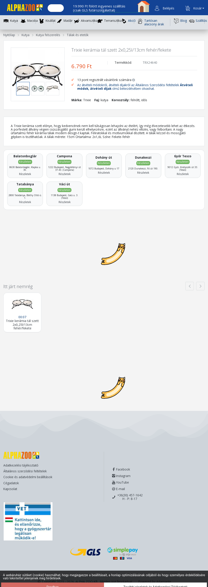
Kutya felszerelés (48, 35)
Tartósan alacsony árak (150, 22)
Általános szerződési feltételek (25, 471)
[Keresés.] (56, 8)
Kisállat (50, 21)
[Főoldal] (23, 8)
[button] (168, 8)
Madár (68, 21)
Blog (180, 21)
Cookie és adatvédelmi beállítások (27, 477)
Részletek (25, 174)
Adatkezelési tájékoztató (20, 465)
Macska (32, 21)
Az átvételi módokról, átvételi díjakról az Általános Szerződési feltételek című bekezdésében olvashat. (135, 87)
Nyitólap (9, 35)
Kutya (14, 21)
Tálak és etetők (78, 35)
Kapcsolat (10, 489)
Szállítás (197, 21)
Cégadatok (11, 483)
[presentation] (189, 286)
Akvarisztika (89, 21)
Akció (127, 21)
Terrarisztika (113, 21)
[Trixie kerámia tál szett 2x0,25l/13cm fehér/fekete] (22, 312)
